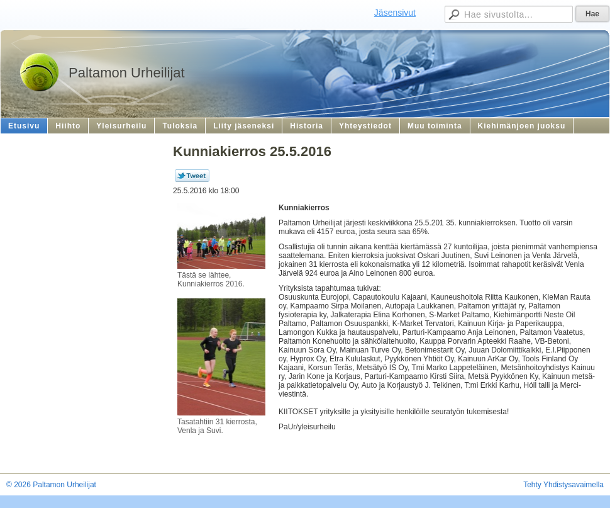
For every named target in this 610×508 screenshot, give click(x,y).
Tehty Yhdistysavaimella (563, 484)
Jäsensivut (395, 13)
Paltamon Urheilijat (127, 73)
